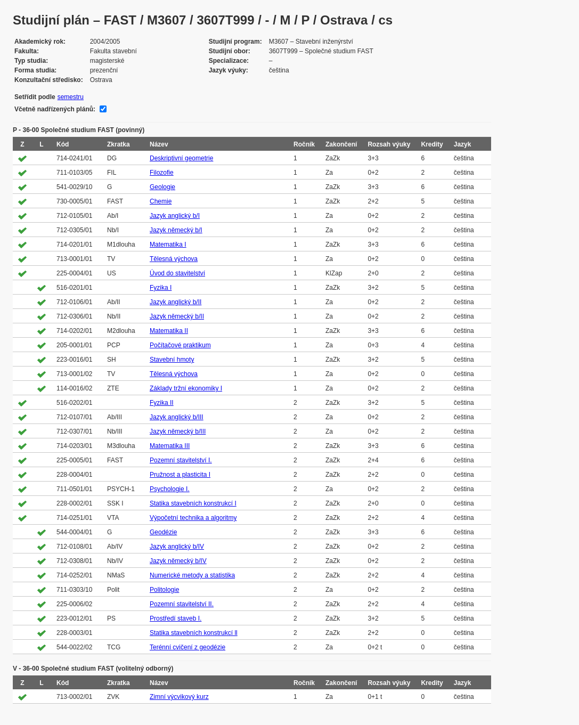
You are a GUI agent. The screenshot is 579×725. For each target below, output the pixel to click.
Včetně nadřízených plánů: (54, 109)
